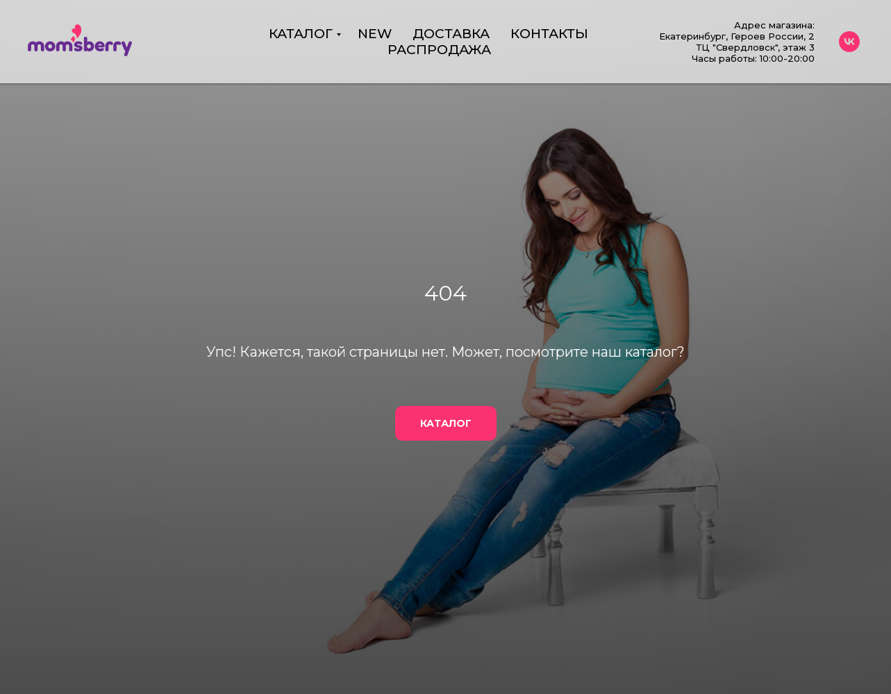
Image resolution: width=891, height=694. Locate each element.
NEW (375, 34)
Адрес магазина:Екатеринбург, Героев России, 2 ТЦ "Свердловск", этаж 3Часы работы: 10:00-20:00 (737, 41)
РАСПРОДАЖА (439, 50)
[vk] (849, 41)
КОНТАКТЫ (549, 34)
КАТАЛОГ (301, 34)
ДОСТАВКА (451, 34)
